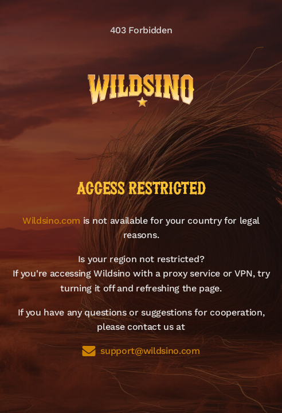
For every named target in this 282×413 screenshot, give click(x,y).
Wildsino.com (51, 220)
